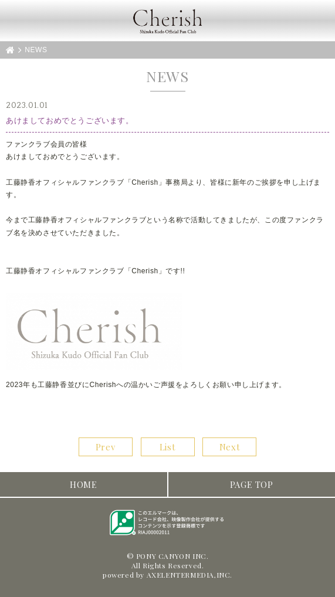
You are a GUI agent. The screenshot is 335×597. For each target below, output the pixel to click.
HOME (83, 484)
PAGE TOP (251, 484)
